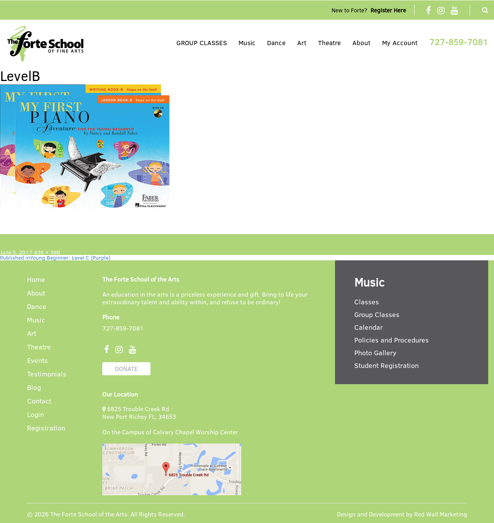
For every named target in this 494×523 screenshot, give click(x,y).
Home (36, 280)
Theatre (329, 42)
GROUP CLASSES (201, 42)
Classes (366, 301)
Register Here (388, 10)
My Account (400, 42)
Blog (34, 388)
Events (37, 361)
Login (35, 415)
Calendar (368, 327)
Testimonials (46, 374)
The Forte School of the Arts (88, 514)
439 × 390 (47, 252)
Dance (276, 42)
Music (247, 42)
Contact (39, 401)
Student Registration (386, 365)
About (361, 42)
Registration (46, 428)
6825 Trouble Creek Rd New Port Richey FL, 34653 (139, 412)
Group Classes (376, 314)
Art (301, 42)
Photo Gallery (375, 352)
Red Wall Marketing (440, 514)
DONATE (126, 368)
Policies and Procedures (391, 339)
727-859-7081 (458, 41)
